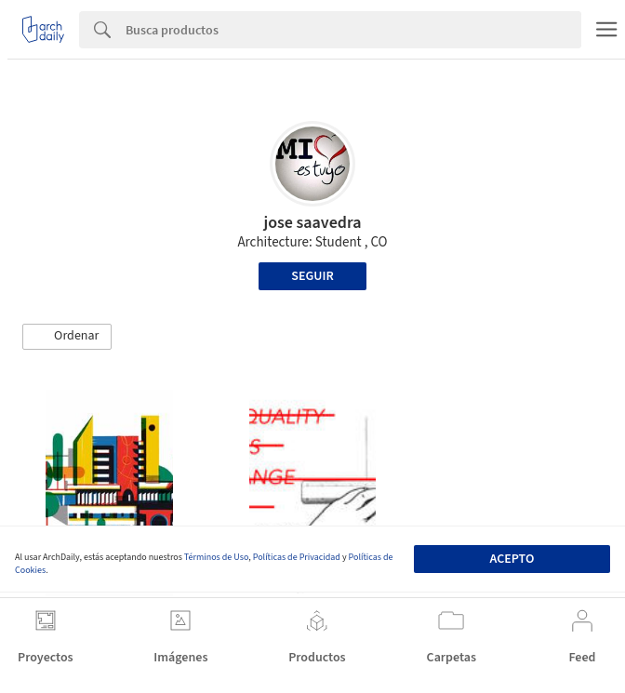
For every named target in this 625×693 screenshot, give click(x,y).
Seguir (312, 276)
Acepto (511, 559)
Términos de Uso (216, 557)
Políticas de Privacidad (296, 557)
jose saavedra (313, 222)
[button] (67, 337)
